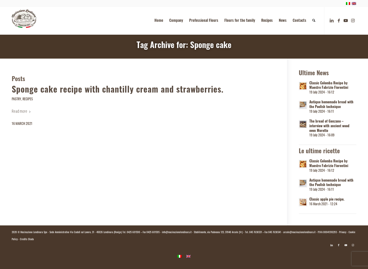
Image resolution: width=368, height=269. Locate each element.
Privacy (342, 232)
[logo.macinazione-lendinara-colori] (24, 21)
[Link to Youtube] (345, 20)
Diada (31, 239)
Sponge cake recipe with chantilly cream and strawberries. (117, 90)
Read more (21, 111)
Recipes (28, 99)
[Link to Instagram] (352, 20)
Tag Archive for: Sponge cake (184, 46)
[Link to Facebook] (338, 20)
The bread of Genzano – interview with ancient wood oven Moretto (329, 126)
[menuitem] (158, 21)
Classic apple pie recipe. (327, 200)
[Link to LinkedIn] (331, 20)
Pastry (16, 99)
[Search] (313, 21)
